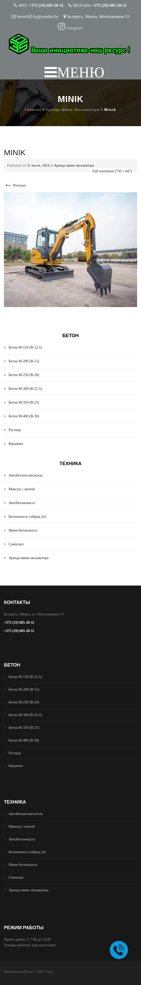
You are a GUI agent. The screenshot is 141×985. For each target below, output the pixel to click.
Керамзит (16, 444)
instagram (70, 28)
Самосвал (16, 544)
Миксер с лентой (22, 489)
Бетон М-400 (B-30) (24, 416)
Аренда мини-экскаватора (74, 165)
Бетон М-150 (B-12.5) (25, 347)
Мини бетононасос (23, 530)
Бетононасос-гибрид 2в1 (28, 517)
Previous (15, 185)
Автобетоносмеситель (26, 475)
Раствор (15, 430)
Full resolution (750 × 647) (112, 171)
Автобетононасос (22, 503)
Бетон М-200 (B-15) (24, 361)
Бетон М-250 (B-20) (24, 375)
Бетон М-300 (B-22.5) (25, 389)
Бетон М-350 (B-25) (24, 402)
